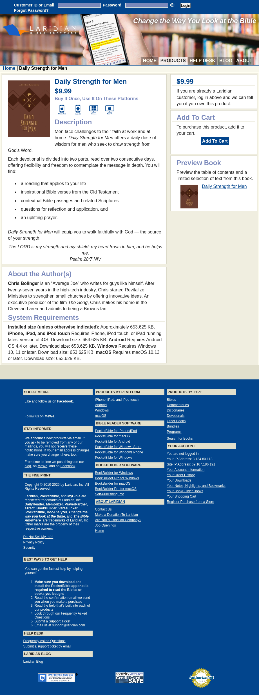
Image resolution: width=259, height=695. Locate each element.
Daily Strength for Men (224, 186)
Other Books (176, 421)
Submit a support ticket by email (47, 646)
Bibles (171, 400)
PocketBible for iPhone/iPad (116, 431)
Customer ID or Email (34, 5)
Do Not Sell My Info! (38, 537)
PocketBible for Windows (114, 458)
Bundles (173, 426)
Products (173, 60)
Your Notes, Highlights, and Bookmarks (196, 486)
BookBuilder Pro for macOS (116, 489)
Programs (174, 432)
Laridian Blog (33, 661)
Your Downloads (179, 480)
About (244, 60)
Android (101, 405)
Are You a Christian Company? (118, 520)
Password (112, 5)
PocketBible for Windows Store (118, 447)
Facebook (68, 466)
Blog (225, 60)
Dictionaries (176, 410)
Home (150, 60)
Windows (102, 410)
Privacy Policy (33, 542)
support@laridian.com (68, 625)
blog (28, 466)
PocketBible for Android (112, 442)
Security (29, 548)
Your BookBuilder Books (185, 491)
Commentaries (178, 405)
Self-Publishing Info (109, 494)
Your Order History (181, 475)
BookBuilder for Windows (114, 473)
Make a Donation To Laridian (116, 515)
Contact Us (103, 509)
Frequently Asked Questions (44, 641)
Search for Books (180, 438)
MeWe (42, 466)
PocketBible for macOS (112, 436)
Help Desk (202, 60)
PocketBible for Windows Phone (119, 452)
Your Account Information (186, 470)
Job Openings (105, 525)
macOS (100, 416)
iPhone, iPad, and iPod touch (117, 400)
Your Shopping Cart (181, 496)
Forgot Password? (31, 10)
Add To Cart (214, 141)
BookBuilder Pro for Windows (117, 478)
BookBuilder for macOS (112, 483)
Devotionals (176, 416)
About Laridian (110, 502)
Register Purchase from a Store (190, 502)
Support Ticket (59, 621)
